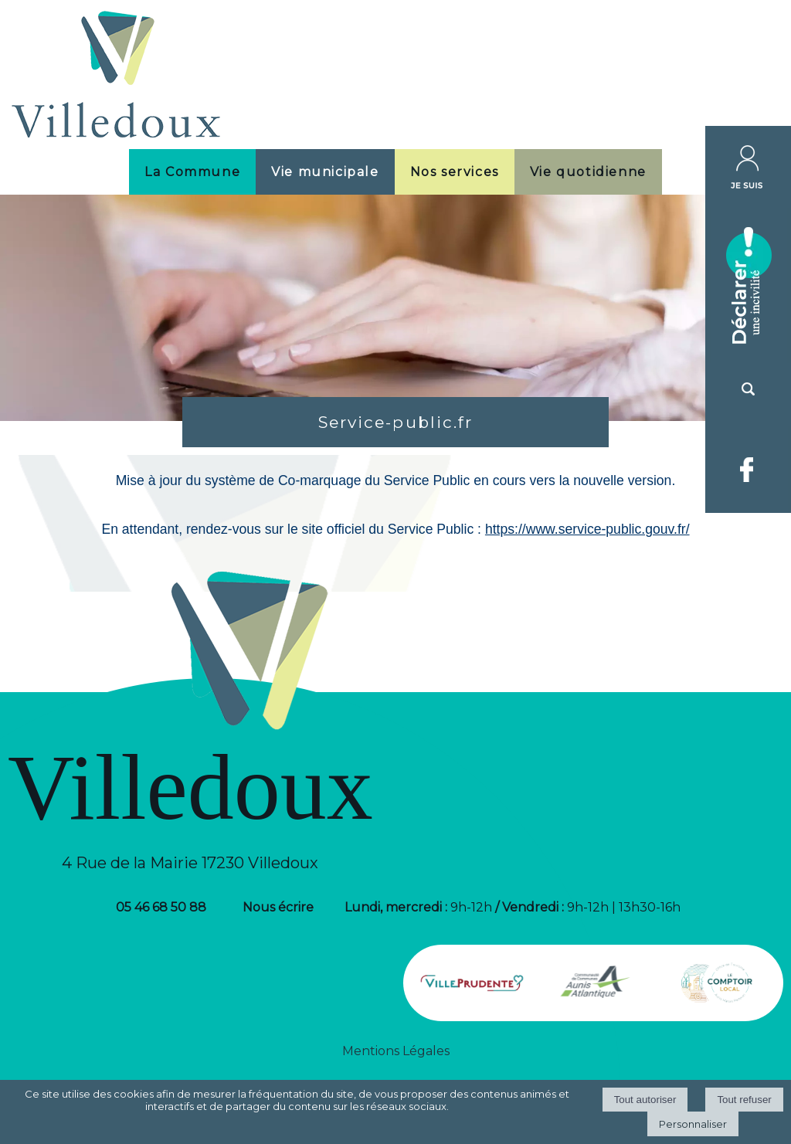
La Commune (192, 172)
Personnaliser (693, 1124)
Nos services (454, 172)
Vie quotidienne (588, 172)
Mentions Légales (396, 1051)
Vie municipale (325, 172)
